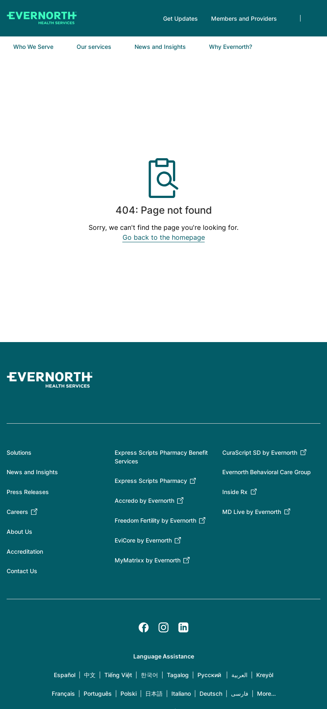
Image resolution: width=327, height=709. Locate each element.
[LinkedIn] (183, 627)
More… (266, 693)
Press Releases (28, 491)
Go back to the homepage (164, 237)
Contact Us (22, 570)
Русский (209, 674)
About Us (19, 531)
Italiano (181, 693)
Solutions (19, 452)
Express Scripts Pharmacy (151, 480)
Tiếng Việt (118, 674)
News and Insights (32, 471)
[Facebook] (144, 627)
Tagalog (178, 674)
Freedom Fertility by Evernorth (155, 520)
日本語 (154, 693)
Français (63, 693)
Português (98, 693)
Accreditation (25, 551)
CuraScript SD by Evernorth (259, 452)
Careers (17, 511)
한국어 (149, 674)
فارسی (239, 693)
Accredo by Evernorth (144, 500)
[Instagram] (163, 627)
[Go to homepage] (42, 18)
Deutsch (211, 693)
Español (64, 674)
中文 (90, 674)
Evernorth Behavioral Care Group (266, 471)
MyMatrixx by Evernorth (147, 560)
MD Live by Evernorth (251, 511)
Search (313, 18)
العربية (239, 674)
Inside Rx (235, 491)
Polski (128, 693)
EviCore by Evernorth (143, 540)
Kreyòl (264, 674)
